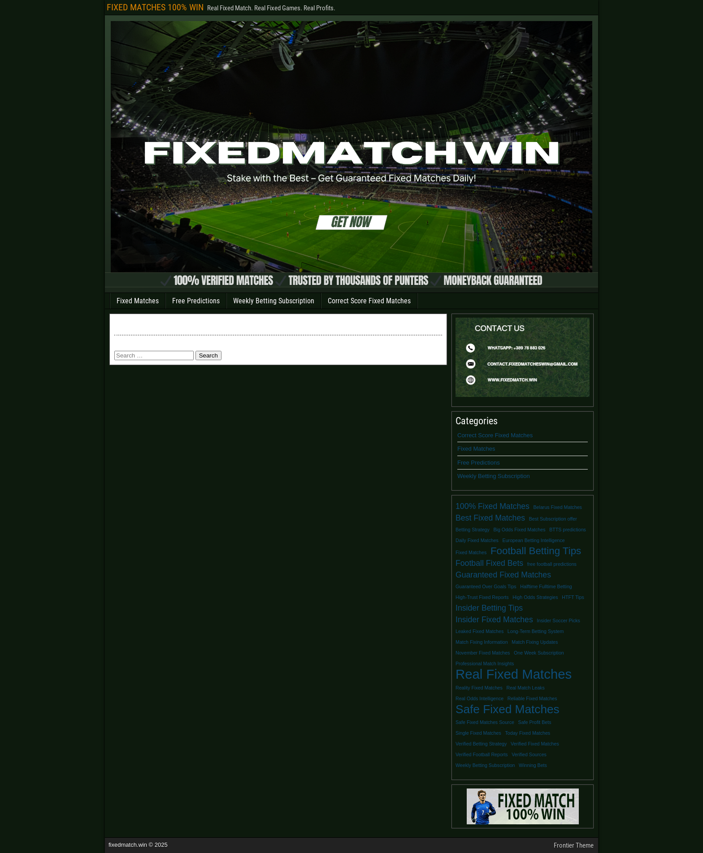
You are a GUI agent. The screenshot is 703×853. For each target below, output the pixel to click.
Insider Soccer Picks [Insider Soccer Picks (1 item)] (558, 620)
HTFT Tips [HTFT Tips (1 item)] (573, 597)
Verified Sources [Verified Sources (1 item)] (529, 754)
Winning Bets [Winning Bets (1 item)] (533, 765)
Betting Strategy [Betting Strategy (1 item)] (473, 529)
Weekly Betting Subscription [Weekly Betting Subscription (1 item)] (485, 765)
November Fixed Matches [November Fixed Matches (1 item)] (483, 652)
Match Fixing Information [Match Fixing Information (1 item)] (482, 642)
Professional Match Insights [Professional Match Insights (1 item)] (485, 663)
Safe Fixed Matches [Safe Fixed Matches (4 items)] (508, 709)
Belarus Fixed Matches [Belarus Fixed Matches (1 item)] (558, 507)
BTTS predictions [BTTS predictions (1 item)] (567, 529)
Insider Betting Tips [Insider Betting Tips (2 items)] (489, 607)
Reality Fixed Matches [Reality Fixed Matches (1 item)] (479, 687)
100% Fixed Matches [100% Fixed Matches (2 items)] (492, 506)
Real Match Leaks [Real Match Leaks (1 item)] (525, 687)
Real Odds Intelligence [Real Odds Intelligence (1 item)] (479, 698)
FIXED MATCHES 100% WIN (155, 7)
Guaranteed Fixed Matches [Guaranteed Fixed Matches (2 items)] (503, 574)
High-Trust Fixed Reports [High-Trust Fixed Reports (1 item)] (482, 597)
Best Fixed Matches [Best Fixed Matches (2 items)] (490, 517)
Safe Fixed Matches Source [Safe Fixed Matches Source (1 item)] (485, 722)
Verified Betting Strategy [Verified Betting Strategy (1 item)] (481, 743)
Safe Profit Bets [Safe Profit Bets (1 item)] (534, 722)
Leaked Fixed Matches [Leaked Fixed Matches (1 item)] (479, 631)
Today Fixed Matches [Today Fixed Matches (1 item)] (528, 733)
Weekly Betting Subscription (273, 301)
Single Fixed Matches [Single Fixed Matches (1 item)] (478, 733)
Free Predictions (196, 301)
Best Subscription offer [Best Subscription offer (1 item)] (553, 518)
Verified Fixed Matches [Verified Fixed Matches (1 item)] (535, 743)
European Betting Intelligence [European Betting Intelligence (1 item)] (534, 540)
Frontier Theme (574, 845)
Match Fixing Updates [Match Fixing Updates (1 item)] (535, 642)
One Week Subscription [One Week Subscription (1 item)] (539, 652)
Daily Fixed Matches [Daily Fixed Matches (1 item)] (477, 540)
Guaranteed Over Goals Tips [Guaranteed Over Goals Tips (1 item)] (486, 586)
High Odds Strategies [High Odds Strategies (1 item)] (535, 597)
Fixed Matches (138, 301)
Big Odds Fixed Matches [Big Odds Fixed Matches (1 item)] (519, 529)
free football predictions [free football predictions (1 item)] (552, 564)
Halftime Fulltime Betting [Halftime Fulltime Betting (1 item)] (546, 586)
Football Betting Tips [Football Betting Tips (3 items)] (535, 551)
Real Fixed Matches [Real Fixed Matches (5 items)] (514, 674)
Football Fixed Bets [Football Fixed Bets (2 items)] (489, 563)
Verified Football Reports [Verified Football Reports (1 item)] (482, 754)
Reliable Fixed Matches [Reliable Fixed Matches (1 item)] (532, 698)
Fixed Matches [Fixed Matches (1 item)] (471, 552)
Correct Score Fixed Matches (369, 301)
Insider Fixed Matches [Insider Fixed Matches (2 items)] (494, 619)
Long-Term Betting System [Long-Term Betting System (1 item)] (536, 631)
